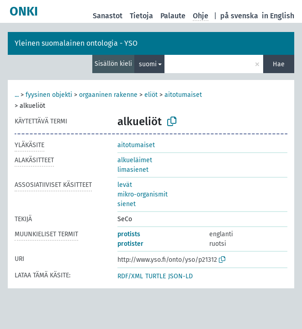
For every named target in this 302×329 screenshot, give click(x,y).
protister (130, 244)
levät (124, 185)
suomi (148, 64)
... (17, 95)
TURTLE (155, 276)
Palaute (172, 15)
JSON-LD (180, 276)
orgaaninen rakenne (108, 95)
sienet (126, 204)
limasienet (132, 170)
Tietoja (141, 15)
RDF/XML (130, 276)
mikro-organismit (142, 194)
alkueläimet (134, 160)
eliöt (151, 95)
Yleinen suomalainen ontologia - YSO (76, 43)
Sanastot (107, 15)
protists (128, 234)
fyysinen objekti (49, 95)
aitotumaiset (183, 95)
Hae (279, 64)
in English (278, 15)
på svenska (239, 15)
